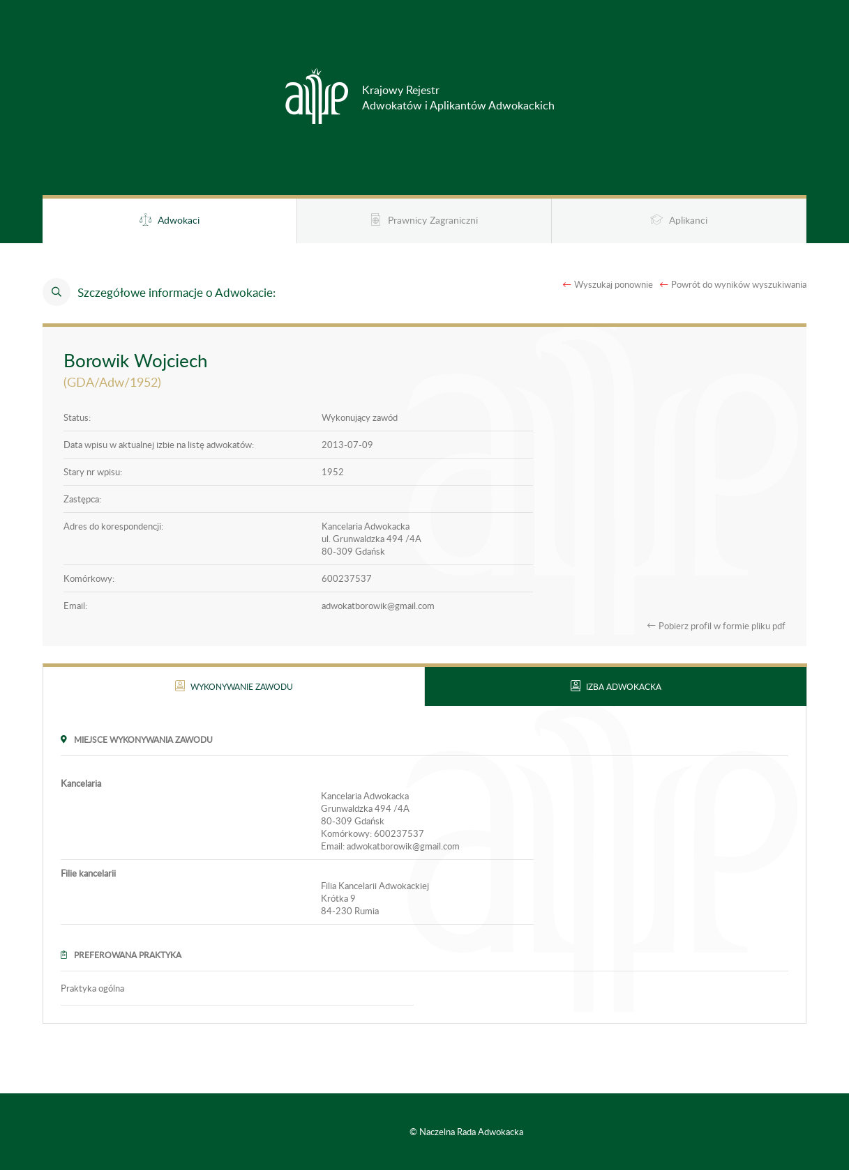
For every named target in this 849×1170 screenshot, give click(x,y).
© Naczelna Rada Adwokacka (466, 1131)
